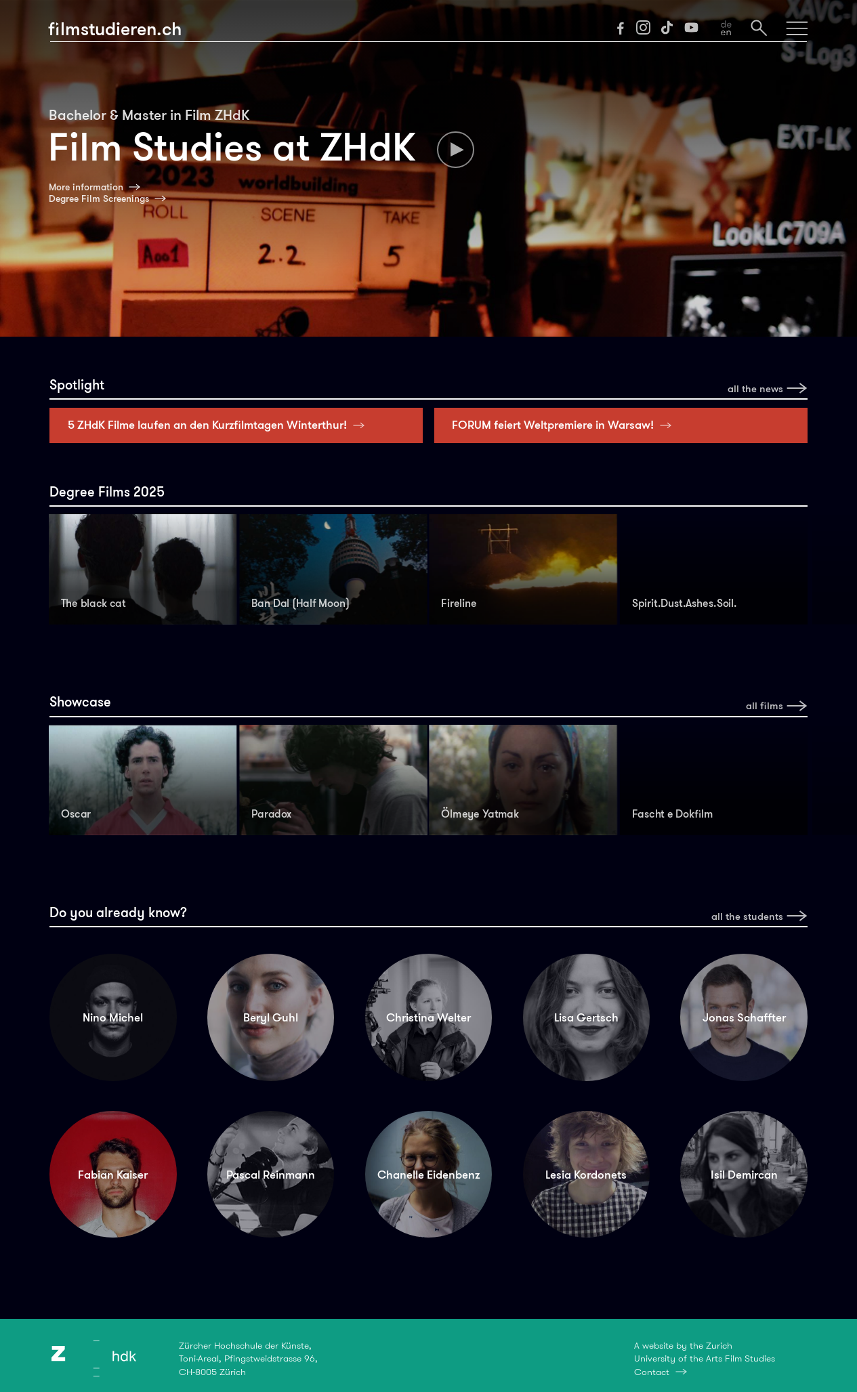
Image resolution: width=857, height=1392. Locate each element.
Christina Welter (428, 1017)
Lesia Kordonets (586, 1174)
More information (86, 187)
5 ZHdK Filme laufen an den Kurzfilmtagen (219, 425)
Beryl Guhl (270, 1017)
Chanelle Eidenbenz (428, 1174)
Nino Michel (113, 1017)
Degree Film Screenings (99, 198)
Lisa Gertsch (586, 1017)
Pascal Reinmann (270, 1174)
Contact (651, 1371)
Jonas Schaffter (744, 1017)
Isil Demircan (744, 1174)
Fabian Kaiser (113, 1174)
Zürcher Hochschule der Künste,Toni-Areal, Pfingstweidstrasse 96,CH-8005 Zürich (248, 1358)
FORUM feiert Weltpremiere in (564, 425)
